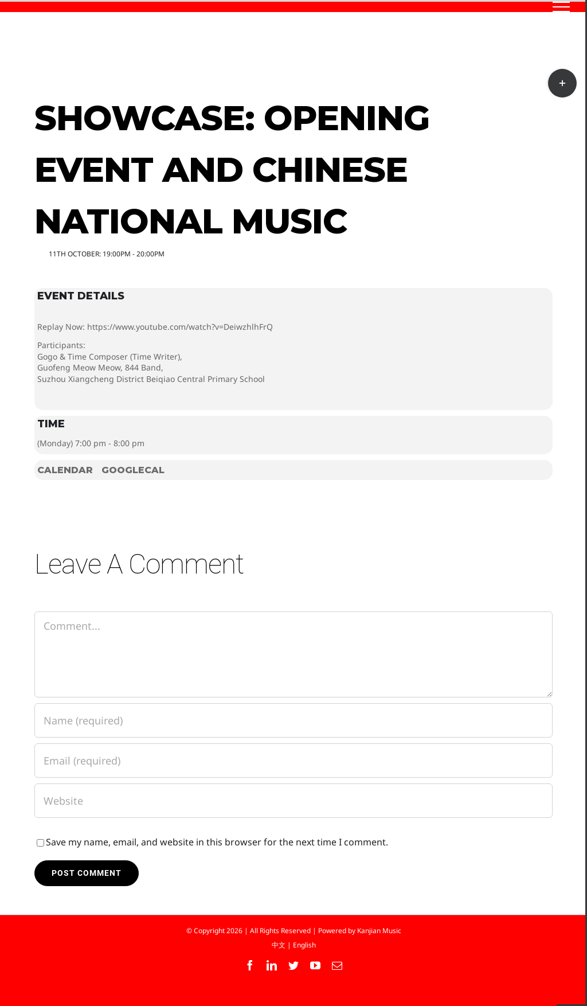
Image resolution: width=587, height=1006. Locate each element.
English (304, 945)
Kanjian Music (379, 930)
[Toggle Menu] (561, 7)
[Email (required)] (293, 760)
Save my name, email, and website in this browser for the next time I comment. (217, 842)
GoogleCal (133, 470)
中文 (278, 945)
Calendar (65, 470)
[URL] (293, 800)
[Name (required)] (293, 720)
